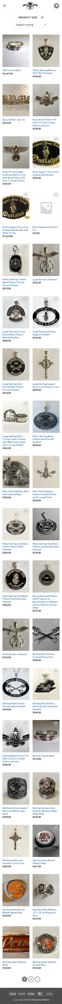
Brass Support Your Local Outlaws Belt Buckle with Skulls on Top (15, 230)
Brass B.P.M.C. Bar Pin (13, 119)
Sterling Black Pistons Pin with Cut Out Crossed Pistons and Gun (15, 758)
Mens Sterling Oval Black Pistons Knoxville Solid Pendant (15, 599)
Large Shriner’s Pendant (45, 279)
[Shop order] (31, 24)
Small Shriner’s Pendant (14, 654)
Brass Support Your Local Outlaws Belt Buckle (45, 173)
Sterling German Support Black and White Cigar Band (15, 811)
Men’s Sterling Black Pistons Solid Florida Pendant (43, 439)
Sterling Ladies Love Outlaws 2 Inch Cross (13, 862)
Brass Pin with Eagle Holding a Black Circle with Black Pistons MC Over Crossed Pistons (14, 176)
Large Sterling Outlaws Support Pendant (44, 333)
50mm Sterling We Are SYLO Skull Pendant (44, 72)
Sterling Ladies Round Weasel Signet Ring (13, 911)
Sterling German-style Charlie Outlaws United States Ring (45, 811)
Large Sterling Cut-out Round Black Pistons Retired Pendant (13, 334)
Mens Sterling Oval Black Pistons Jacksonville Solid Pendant (46, 546)
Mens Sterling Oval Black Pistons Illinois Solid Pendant (15, 546)
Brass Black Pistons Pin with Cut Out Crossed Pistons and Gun (44, 122)
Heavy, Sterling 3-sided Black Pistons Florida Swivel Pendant (14, 282)
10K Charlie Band (11, 70)
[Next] (37, 979)
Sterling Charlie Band (43, 755)
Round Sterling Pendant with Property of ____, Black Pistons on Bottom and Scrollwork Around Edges (45, 602)
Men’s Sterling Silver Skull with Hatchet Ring (15, 493)
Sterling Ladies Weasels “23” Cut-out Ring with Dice (44, 912)
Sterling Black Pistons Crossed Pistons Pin (44, 655)
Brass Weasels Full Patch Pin (45, 228)
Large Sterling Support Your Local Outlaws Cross (46, 385)
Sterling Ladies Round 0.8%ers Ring (44, 862)
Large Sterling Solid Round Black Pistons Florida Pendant (12, 387)
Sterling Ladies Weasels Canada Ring (44, 963)
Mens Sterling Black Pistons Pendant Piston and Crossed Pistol (44, 494)
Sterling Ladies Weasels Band (14, 963)
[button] (4, 6)
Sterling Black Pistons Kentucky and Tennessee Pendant (45, 706)
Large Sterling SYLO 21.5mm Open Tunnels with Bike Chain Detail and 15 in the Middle (13, 440)
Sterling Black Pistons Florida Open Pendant (13, 705)
